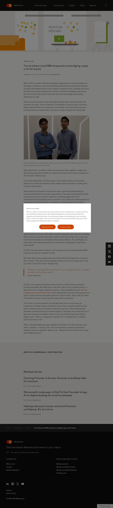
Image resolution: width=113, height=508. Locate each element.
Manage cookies (47, 227)
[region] (57, 218)
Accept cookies (66, 227)
